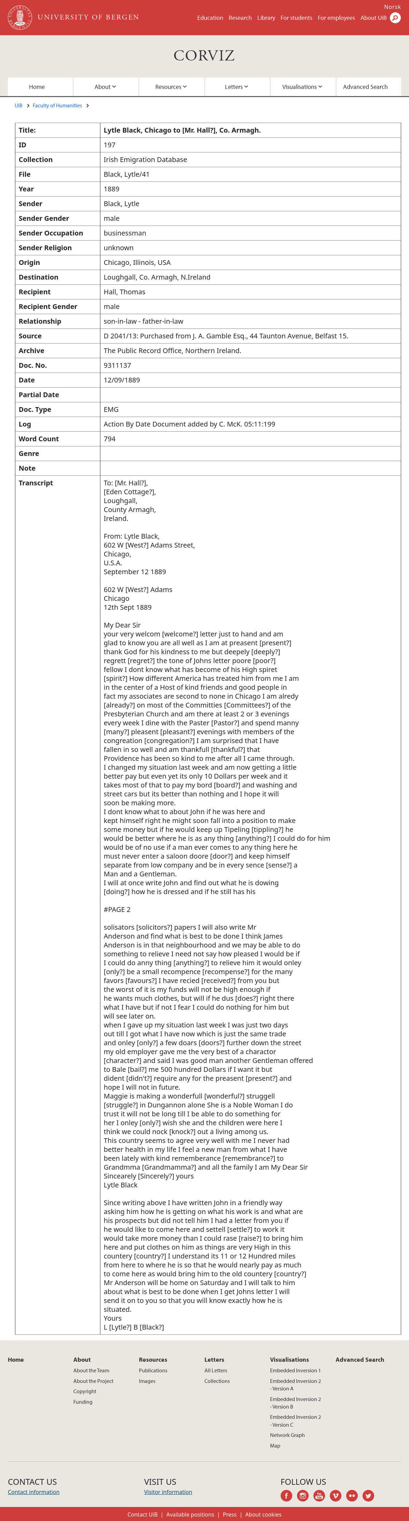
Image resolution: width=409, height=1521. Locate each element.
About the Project (93, 1380)
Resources (168, 87)
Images (147, 1380)
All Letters (215, 1370)
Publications (153, 1370)
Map (275, 1445)
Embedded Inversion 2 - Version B (295, 1403)
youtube (321, 1497)
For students (296, 18)
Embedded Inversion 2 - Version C (295, 1420)
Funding (83, 1401)
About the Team (91, 1370)
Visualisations (299, 87)
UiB (19, 105)
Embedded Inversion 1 (295, 1370)
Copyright (84, 1391)
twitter (371, 1497)
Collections (217, 1380)
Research (240, 18)
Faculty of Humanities (57, 105)
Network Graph (287, 1434)
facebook (289, 1497)
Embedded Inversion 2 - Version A (295, 1384)
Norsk (392, 7)
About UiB (374, 18)
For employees (336, 18)
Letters (234, 87)
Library (266, 18)
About (103, 87)
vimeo (338, 1497)
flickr (354, 1497)
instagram (305, 1497)
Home (37, 87)
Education (210, 18)
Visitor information (168, 1492)
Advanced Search (365, 87)
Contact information (33, 1492)
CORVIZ (204, 56)
